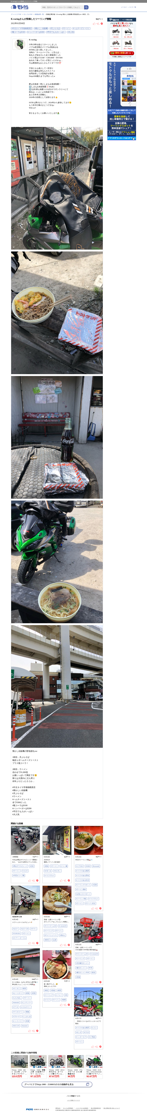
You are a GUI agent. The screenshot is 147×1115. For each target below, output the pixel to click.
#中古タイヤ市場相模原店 (22, 28)
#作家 (27, 1021)
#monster (25, 1026)
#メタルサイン (26, 1007)
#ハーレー (58, 995)
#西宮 (24, 988)
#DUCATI (16, 1026)
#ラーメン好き (90, 903)
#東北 (46, 990)
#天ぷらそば (55, 28)
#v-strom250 (62, 926)
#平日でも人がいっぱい (56, 32)
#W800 (88, 866)
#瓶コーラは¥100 (18, 32)
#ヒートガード (18, 993)
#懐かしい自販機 (41, 28)
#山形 (54, 940)
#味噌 (64, 1000)
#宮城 (78, 977)
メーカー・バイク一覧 (128, 7)
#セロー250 (24, 929)
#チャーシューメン (51, 935)
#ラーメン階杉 (81, 889)
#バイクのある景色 (82, 875)
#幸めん (62, 935)
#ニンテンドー (26, 1002)
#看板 (27, 1012)
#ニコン (94, 1028)
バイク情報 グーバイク (73, 1100)
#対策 (34, 993)
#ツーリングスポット (83, 885)
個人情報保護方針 (96, 1108)
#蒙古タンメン (81, 968)
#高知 (46, 866)
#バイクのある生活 (82, 880)
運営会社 (57, 1108)
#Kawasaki (96, 866)
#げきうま (48, 871)
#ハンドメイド (18, 1021)
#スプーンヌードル (19, 938)
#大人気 (71, 32)
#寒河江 (47, 940)
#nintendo (16, 1002)
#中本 (90, 968)
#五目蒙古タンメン (82, 963)
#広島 (95, 885)
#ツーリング (49, 931)
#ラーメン (66, 28)
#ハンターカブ (81, 1037)
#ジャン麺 (63, 866)
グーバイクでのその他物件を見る (49, 1084)
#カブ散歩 (92, 1037)
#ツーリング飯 (81, 899)
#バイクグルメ (49, 875)
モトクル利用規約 (68, 1108)
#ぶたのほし (17, 998)
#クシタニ (16, 988)
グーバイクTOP (16, 14)
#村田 (59, 990)
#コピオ (25, 871)
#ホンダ (78, 1032)
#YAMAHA (16, 933)
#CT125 (86, 1032)
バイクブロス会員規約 (82, 1108)
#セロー (15, 929)
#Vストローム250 (50, 926)
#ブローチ (16, 1016)
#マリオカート (18, 1012)
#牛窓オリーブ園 (18, 875)
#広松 (32, 866)
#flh (66, 995)
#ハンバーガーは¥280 (35, 32)
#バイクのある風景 (82, 871)
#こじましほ (26, 1016)
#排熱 (27, 993)
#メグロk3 (79, 866)
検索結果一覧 (39, 14)
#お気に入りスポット (83, 894)
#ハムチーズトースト (81, 28)
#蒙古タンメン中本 (82, 972)
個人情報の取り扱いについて (112, 1108)
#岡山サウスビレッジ (20, 866)
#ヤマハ (33, 929)
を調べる (122, 53)
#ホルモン (57, 871)
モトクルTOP (28, 14)
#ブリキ (15, 1007)
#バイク (47, 1000)
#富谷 (93, 972)
